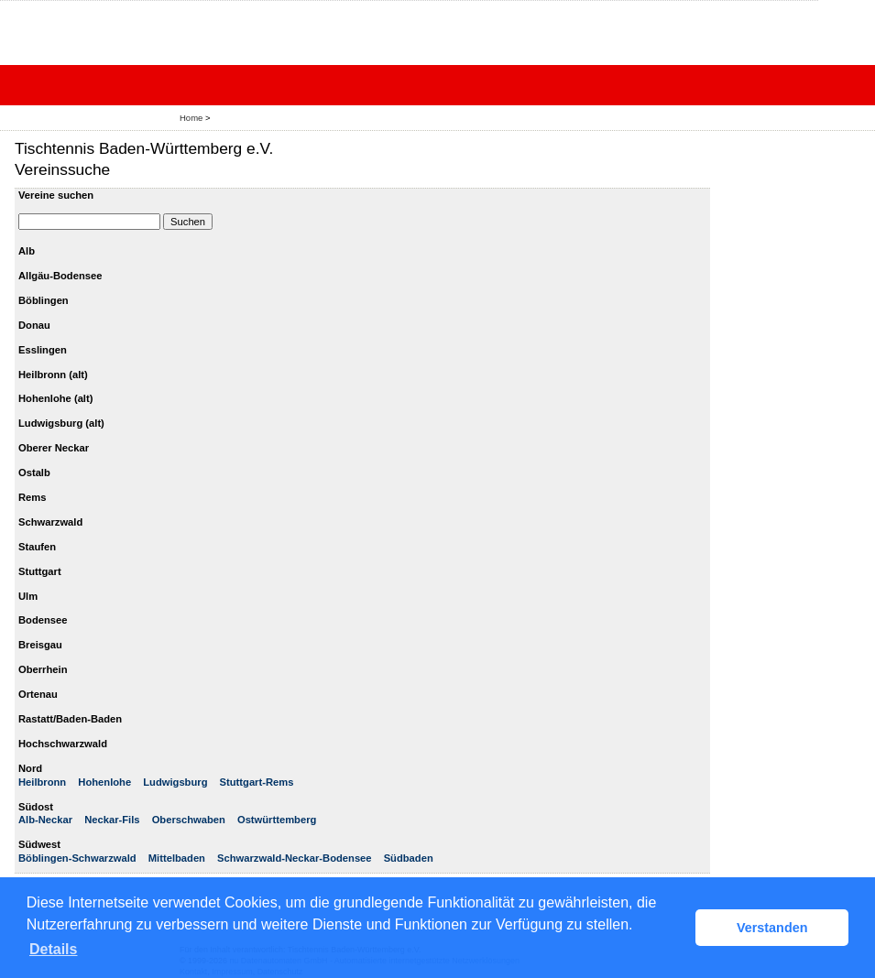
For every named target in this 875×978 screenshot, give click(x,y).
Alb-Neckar (45, 819)
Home (191, 118)
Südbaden (408, 858)
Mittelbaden (176, 858)
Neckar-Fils (111, 819)
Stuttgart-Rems (257, 782)
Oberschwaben (188, 819)
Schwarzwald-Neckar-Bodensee (294, 858)
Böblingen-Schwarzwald (77, 858)
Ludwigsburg (175, 782)
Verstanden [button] (772, 927)
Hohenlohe (104, 782)
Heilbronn (42, 782)
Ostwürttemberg (276, 819)
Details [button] (53, 949)
